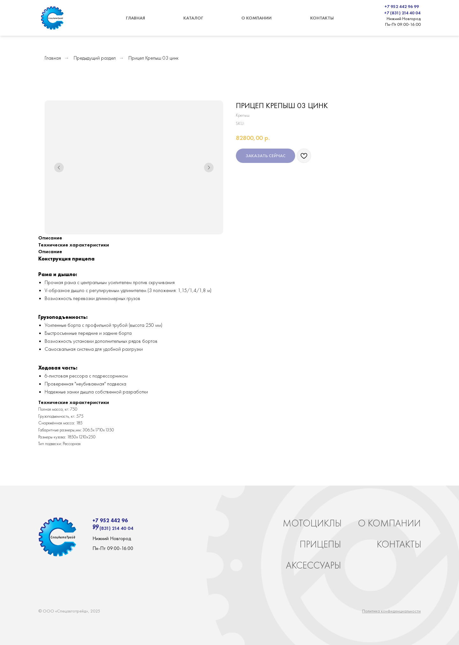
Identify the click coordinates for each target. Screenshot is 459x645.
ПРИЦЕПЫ (320, 544)
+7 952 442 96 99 (401, 6)
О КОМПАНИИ (256, 18)
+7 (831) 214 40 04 (402, 13)
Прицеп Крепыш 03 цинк (153, 58)
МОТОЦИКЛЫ (312, 523)
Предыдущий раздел (95, 58)
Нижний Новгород (404, 18)
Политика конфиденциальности (391, 611)
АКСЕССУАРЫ (313, 565)
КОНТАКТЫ (322, 18)
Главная (53, 58)
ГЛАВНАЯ (135, 18)
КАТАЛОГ (193, 18)
